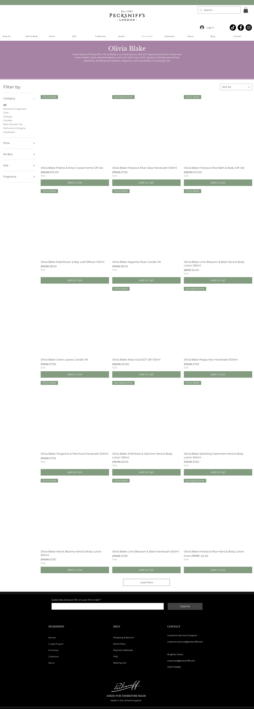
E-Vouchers (53, 650)
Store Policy (119, 643)
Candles (7, 120)
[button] (245, 10)
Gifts (6, 112)
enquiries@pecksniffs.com (181, 660)
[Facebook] (241, 27)
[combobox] (236, 87)
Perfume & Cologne (14, 128)
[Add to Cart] (75, 182)
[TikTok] (233, 27)
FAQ (115, 656)
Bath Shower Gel (12, 124)
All (4, 104)
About (51, 663)
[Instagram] (249, 27)
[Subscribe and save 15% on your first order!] (107, 606)
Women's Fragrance (14, 108)
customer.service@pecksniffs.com (185, 641)
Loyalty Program (56, 644)
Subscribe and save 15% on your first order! (77, 600)
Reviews (52, 637)
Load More (146, 582)
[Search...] (219, 9)
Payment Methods (123, 650)
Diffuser (7, 116)
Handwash (9, 132)
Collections (53, 656)
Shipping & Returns (123, 637)
